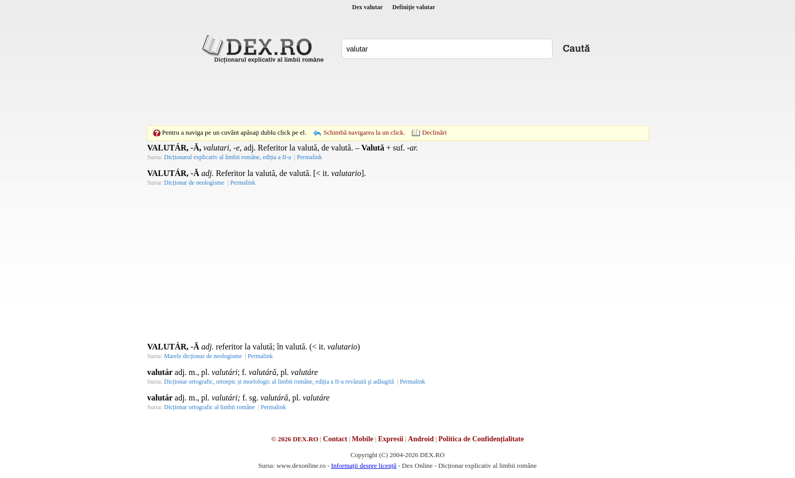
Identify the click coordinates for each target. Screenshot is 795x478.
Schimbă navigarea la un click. (364, 132)
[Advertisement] (397, 94)
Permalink (309, 157)
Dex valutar (367, 7)
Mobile (362, 439)
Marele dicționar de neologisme (203, 356)
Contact (335, 439)
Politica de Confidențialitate (481, 439)
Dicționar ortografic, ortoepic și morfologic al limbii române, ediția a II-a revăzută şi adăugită (279, 381)
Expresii (391, 439)
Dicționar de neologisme (194, 182)
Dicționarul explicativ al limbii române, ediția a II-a (227, 157)
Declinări (434, 132)
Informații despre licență (363, 465)
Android (421, 439)
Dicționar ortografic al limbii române (209, 407)
